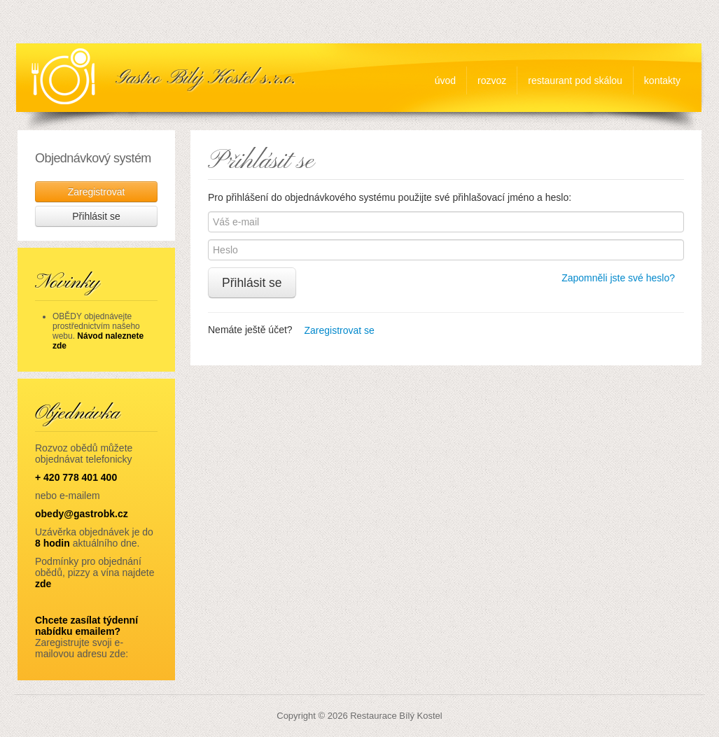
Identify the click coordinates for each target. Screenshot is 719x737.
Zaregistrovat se (340, 330)
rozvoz (491, 80)
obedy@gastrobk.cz (81, 513)
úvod (445, 80)
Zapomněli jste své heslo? (618, 277)
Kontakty (662, 80)
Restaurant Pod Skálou (575, 80)
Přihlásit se (252, 283)
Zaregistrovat (96, 191)
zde (43, 583)
